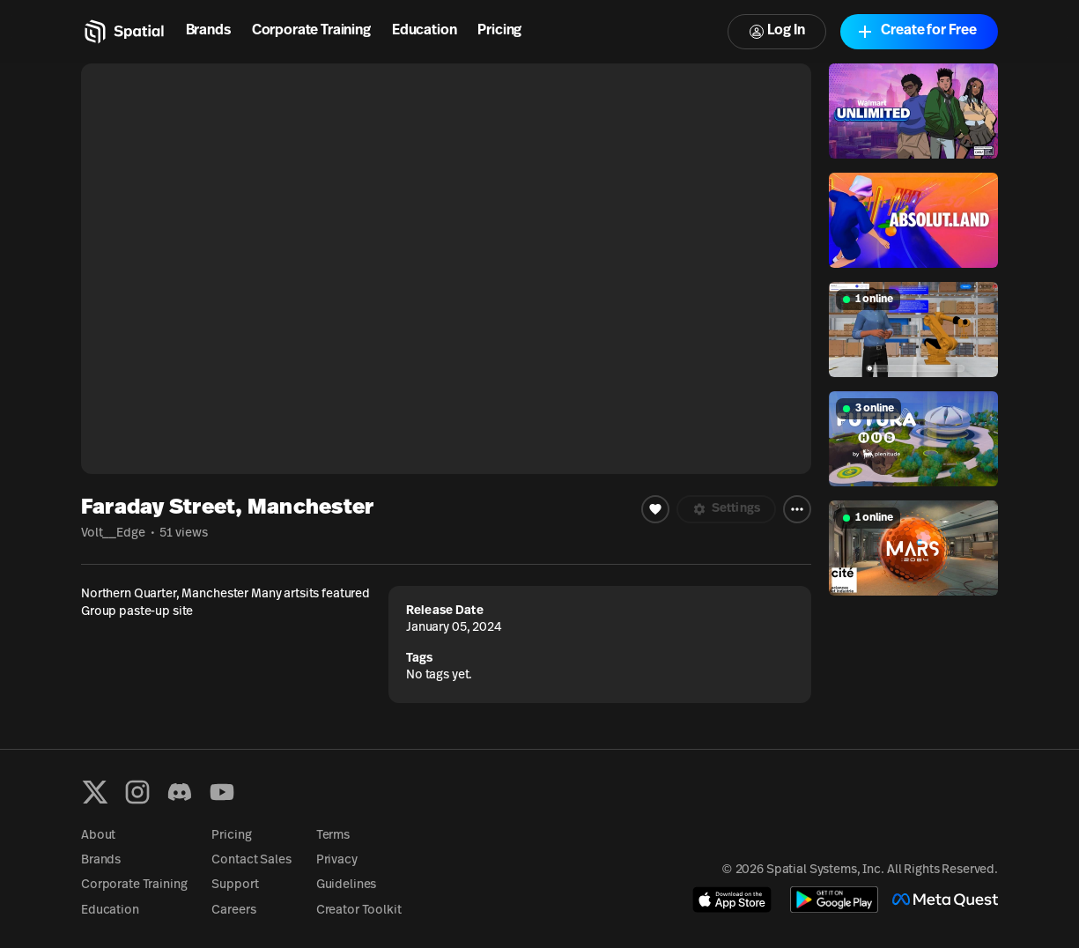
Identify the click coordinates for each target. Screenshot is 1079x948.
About (98, 835)
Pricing (499, 31)
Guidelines (346, 885)
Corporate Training (311, 31)
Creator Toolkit (359, 910)
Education (424, 31)
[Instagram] (137, 792)
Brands (208, 31)
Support (234, 885)
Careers (233, 910)
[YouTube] (222, 792)
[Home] (123, 32)
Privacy (337, 860)
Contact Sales (251, 860)
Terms (333, 835)
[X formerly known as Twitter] (95, 792)
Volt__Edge (113, 533)
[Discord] (180, 792)
